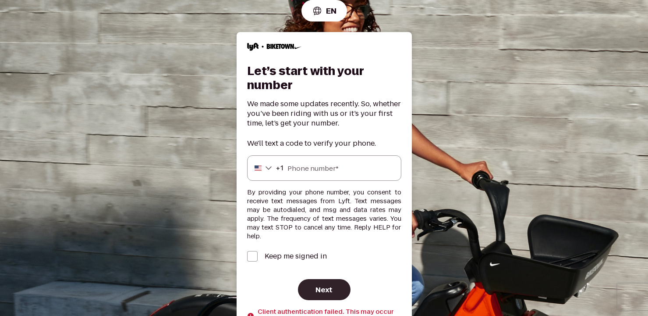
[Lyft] (274, 48)
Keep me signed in (296, 256)
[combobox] (324, 10)
